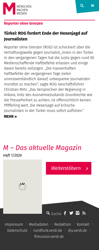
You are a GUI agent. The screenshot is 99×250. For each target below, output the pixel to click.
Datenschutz (17, 230)
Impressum (14, 224)
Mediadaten (39, 224)
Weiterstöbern (66, 168)
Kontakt (83, 224)
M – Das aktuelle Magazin (42, 148)
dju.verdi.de (77, 230)
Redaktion (62, 224)
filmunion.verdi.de (49, 236)
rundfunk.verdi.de (47, 230)
